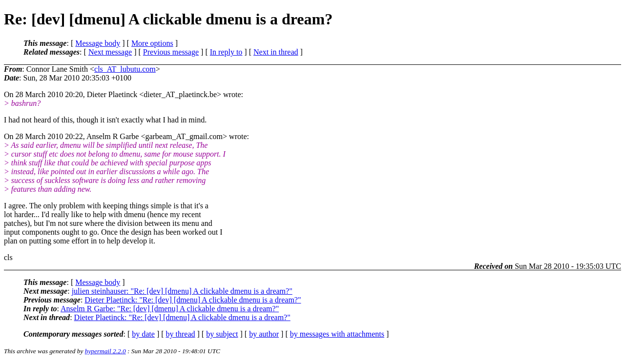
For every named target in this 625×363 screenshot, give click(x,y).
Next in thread (275, 52)
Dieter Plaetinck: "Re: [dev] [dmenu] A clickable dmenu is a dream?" (192, 300)
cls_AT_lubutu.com (125, 69)
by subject (222, 334)
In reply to (226, 52)
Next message (110, 52)
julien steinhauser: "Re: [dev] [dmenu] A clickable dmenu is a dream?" (182, 291)
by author (264, 334)
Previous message (171, 52)
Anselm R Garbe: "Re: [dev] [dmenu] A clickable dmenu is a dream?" (170, 308)
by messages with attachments (337, 334)
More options (152, 43)
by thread (180, 334)
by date (143, 334)
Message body (97, 43)
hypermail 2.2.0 (105, 351)
